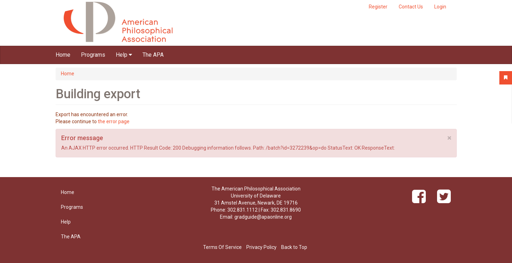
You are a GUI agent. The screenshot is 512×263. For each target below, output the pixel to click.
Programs (93, 54)
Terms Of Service (222, 247)
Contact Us (411, 7)
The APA (153, 54)
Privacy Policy (261, 247)
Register (378, 7)
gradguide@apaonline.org (263, 217)
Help (124, 54)
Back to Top (294, 247)
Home (63, 54)
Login (440, 7)
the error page (113, 121)
